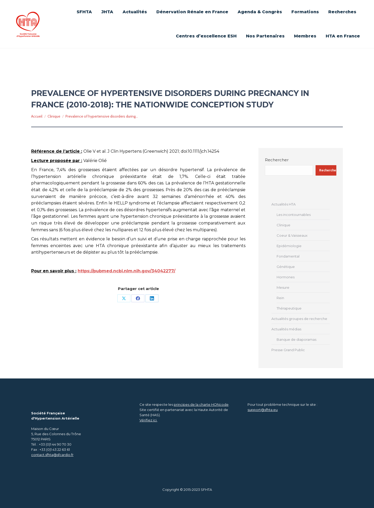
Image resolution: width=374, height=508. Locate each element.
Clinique (283, 225)
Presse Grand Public (288, 350)
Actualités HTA (283, 204)
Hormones (286, 277)
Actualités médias (286, 329)
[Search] (335, 15)
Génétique (286, 267)
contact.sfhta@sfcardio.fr (52, 455)
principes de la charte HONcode (201, 404)
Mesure (283, 287)
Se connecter (239, 6)
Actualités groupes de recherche (299, 319)
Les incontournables (294, 215)
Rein (280, 298)
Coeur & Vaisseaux (292, 235)
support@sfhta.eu (263, 410)
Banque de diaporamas (296, 339)
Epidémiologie (289, 246)
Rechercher (277, 159)
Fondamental (288, 256)
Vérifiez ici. (148, 420)
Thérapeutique (289, 308)
